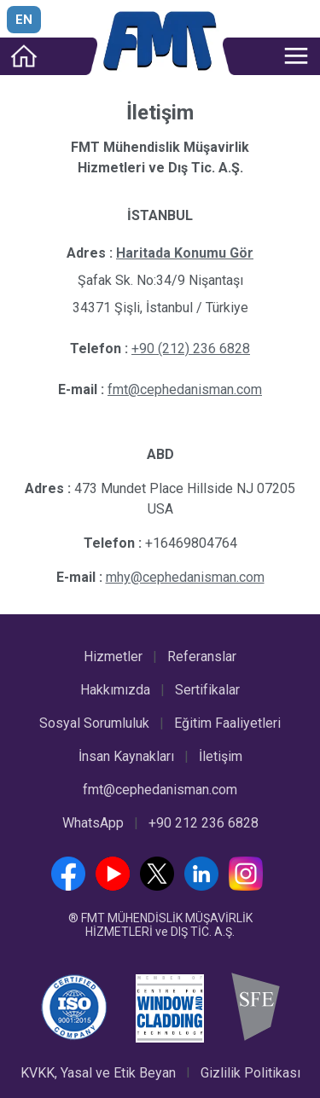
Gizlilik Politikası (250, 1073)
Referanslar (201, 656)
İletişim (220, 756)
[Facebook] (71, 886)
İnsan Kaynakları (126, 756)
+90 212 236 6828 (203, 823)
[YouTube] (116, 886)
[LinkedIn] (204, 886)
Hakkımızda (115, 690)
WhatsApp (93, 823)
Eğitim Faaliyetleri (227, 723)
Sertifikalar (207, 690)
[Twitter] (160, 886)
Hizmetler (113, 656)
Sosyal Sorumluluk (94, 723)
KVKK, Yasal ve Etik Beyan (98, 1073)
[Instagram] (249, 886)
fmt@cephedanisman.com (160, 789)
